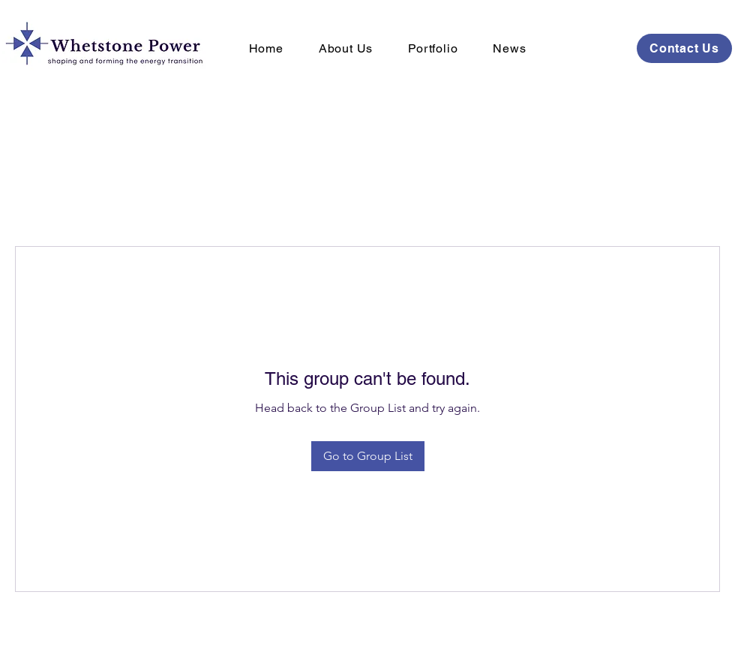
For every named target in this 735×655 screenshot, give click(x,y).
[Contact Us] (684, 48)
